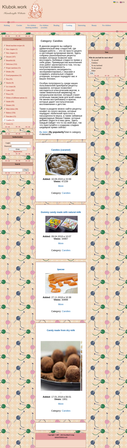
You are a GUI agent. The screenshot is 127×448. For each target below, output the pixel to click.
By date (43, 132)
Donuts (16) (10, 105)
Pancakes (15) (11, 116)
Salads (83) (10, 101)
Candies (66, 193)
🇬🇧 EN (122, 2)
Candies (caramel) (60, 150)
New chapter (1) (11, 49)
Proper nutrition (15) (13, 68)
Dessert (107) (11, 57)
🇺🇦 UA (115, 2)
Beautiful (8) (10, 60)
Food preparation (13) (13, 75)
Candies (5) (10, 120)
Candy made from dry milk (61, 330)
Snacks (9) (10, 83)
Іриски (60, 269)
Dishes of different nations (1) (16, 98)
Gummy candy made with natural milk (61, 212)
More (61, 186)
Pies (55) (9, 79)
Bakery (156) (10, 113)
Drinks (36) (10, 72)
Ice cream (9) (11, 87)
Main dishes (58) (12, 109)
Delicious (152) (11, 64)
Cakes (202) (10, 90)
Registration (18, 151)
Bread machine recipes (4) (15, 46)
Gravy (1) (9, 124)
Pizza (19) (9, 94)
